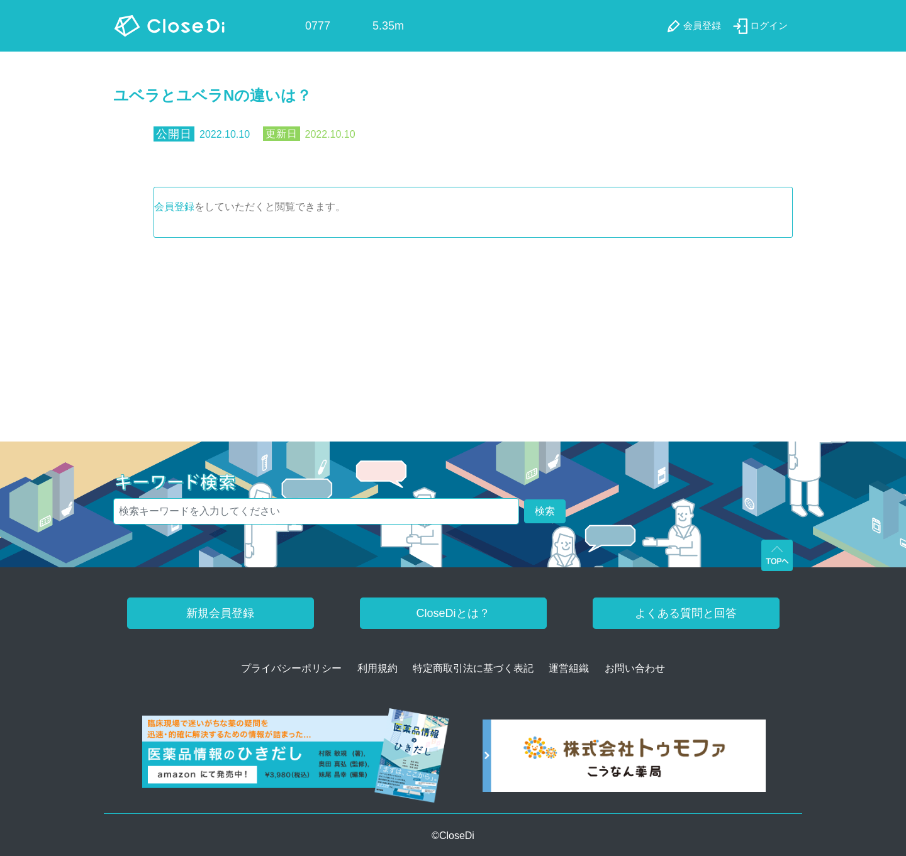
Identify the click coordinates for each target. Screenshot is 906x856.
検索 (545, 511)
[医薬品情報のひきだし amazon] (296, 760)
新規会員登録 (220, 613)
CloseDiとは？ (452, 613)
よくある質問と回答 (686, 613)
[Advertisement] (453, 332)
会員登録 (174, 206)
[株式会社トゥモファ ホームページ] (624, 760)
